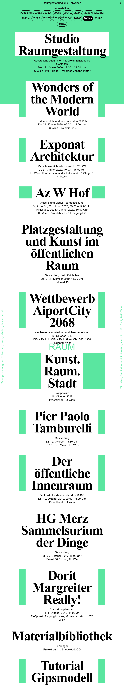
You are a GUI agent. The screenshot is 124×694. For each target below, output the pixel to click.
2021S (57, 18)
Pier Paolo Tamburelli (62, 422)
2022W (26, 18)
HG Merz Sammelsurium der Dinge (62, 530)
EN (5, 3)
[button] (120, 3)
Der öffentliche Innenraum (62, 473)
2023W (88, 13)
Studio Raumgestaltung (62, 44)
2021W (46, 18)
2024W (68, 13)
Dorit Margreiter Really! (62, 587)
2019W (88, 18)
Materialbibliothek (62, 636)
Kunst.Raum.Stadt (62, 371)
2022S (36, 18)
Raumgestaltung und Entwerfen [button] (62, 3)
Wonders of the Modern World (62, 99)
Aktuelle (26, 13)
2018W (62, 24)
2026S (37, 13)
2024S (78, 13)
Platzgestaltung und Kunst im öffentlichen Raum (62, 247)
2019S (98, 18)
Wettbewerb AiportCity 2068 (62, 310)
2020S (78, 18)
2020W (67, 18)
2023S (99, 13)
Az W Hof (62, 192)
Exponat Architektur (62, 150)
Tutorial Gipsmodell (62, 671)
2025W (47, 13)
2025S (58, 13)
